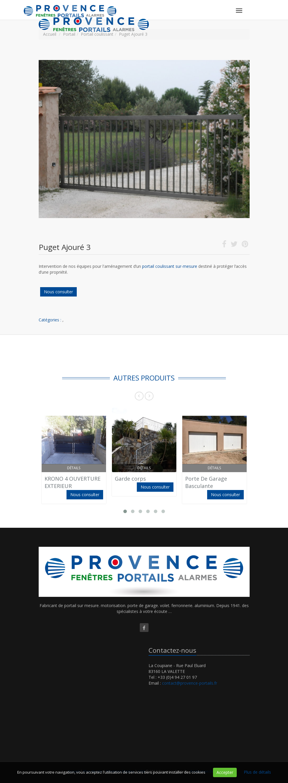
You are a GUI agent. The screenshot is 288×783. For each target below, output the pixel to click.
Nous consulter (58, 291)
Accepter (225, 772)
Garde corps (130, 478)
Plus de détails (257, 772)
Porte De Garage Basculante (206, 482)
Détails (73, 467)
